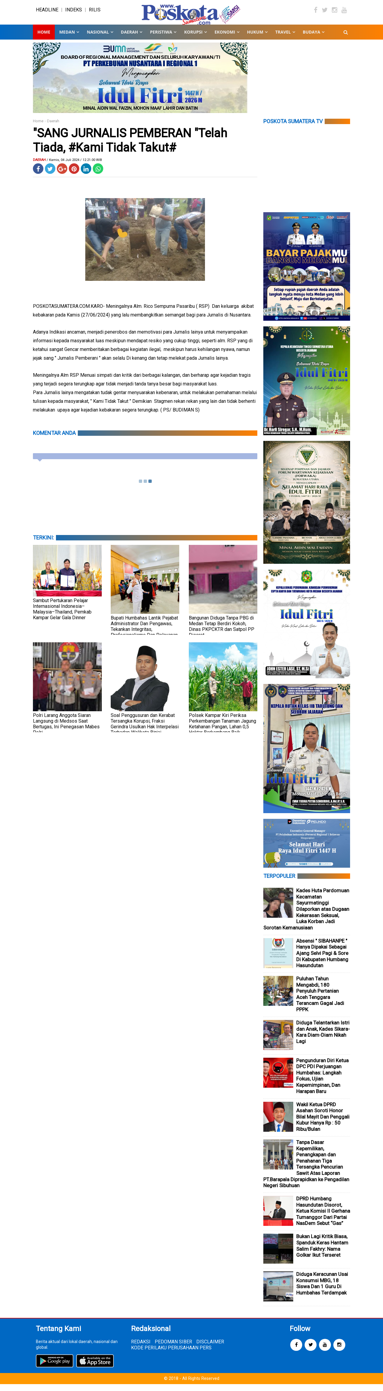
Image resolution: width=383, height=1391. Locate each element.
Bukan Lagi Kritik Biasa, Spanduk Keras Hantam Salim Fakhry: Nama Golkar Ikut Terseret (322, 1253)
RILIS (95, 13)
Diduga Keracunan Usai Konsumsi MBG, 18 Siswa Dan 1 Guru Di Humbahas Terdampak (322, 1290)
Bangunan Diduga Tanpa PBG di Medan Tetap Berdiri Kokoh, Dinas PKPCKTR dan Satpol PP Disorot (221, 633)
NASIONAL (98, 39)
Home (43, 39)
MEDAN (67, 39)
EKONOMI (225, 39)
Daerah (53, 128)
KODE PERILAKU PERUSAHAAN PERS (171, 1355)
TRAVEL (283, 39)
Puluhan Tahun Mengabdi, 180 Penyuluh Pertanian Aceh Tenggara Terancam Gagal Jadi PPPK (320, 1000)
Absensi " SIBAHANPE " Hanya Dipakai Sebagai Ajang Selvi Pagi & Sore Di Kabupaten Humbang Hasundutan (322, 960)
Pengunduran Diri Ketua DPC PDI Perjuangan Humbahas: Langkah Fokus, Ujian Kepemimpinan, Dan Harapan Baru (322, 1082)
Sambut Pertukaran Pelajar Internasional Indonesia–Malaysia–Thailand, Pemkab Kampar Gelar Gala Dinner (62, 616)
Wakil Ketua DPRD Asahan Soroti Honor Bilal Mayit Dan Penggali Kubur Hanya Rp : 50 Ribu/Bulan (322, 1123)
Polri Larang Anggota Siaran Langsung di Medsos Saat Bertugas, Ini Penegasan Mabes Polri (66, 730)
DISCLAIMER (210, 1348)
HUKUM (255, 39)
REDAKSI (141, 1348)
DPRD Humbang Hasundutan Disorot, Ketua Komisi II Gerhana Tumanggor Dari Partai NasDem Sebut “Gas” (323, 1217)
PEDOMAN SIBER (173, 1348)
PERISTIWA (161, 39)
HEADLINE (47, 13)
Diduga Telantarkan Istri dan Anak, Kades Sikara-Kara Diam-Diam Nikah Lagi (323, 1039)
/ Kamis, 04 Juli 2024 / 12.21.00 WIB (74, 167)
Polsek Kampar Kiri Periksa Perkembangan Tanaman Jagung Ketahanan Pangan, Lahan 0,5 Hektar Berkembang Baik (222, 730)
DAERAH (129, 39)
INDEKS (73, 13)
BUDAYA (311, 39)
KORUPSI (193, 39)
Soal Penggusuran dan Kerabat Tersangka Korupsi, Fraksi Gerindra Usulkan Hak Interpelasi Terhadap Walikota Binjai (145, 730)
